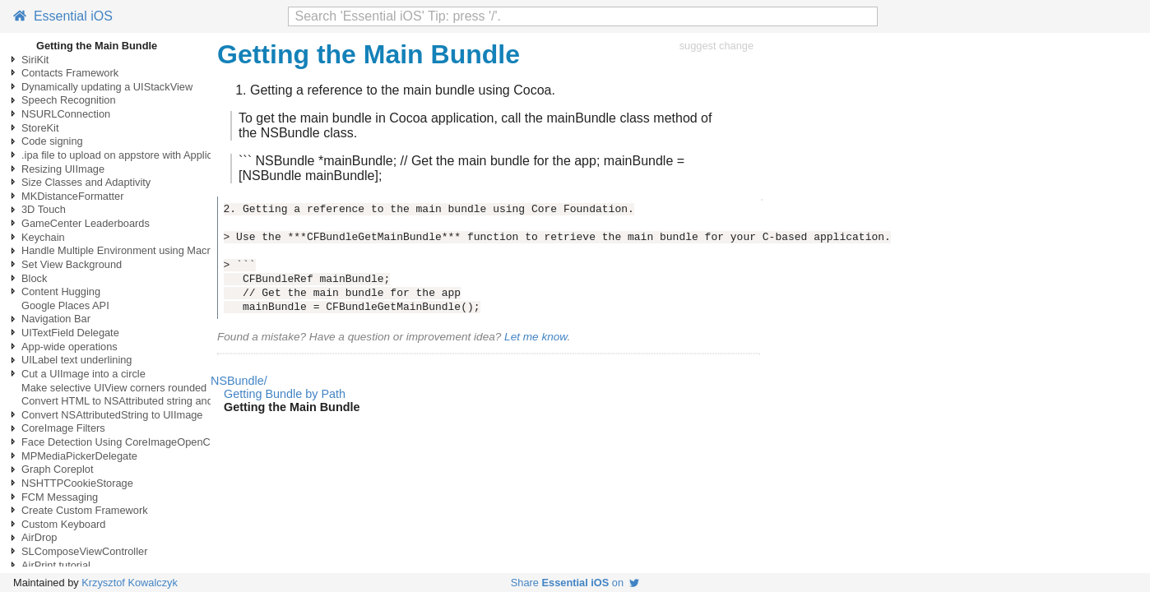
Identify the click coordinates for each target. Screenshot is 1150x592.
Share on (575, 582)
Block (34, 278)
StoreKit (40, 128)
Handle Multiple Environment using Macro (118, 250)
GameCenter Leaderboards (85, 223)
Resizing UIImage (62, 169)
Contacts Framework (69, 73)
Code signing (52, 141)
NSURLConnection (65, 114)
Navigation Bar (55, 318)
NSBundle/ (239, 380)
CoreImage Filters (63, 428)
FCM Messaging (59, 497)
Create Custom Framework (84, 510)
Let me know (535, 337)
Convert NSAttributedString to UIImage (112, 415)
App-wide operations (69, 346)
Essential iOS (63, 16)
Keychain (43, 237)
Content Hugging (60, 291)
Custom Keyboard (63, 524)
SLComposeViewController (84, 551)
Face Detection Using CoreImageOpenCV (119, 442)
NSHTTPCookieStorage (77, 483)
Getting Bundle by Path (284, 393)
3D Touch (43, 209)
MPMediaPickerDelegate (79, 456)
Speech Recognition (68, 100)
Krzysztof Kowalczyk (129, 582)
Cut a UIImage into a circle (83, 374)
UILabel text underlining (76, 360)
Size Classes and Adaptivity (86, 182)
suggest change (716, 45)
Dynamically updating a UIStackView (106, 87)
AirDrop (39, 537)
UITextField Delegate (70, 332)
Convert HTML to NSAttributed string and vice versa (142, 401)
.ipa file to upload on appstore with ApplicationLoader (144, 155)
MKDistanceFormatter (72, 196)
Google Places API (65, 305)
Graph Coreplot (57, 469)
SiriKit (35, 59)
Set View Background (71, 264)
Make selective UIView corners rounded (113, 388)
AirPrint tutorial (55, 565)
